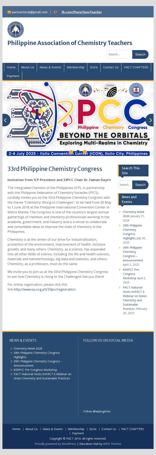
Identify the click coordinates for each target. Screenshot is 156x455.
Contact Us (111, 67)
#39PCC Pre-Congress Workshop (131, 274)
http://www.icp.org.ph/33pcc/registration (45, 289)
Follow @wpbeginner (97, 411)
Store (94, 67)
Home (11, 67)
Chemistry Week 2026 (28, 348)
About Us (27, 67)
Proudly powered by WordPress (55, 444)
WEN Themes (112, 444)
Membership (75, 67)
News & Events (50, 67)
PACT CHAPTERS (136, 67)
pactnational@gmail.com (30, 12)
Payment (13, 76)
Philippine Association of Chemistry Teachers (70, 43)
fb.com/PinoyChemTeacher (82, 12)
